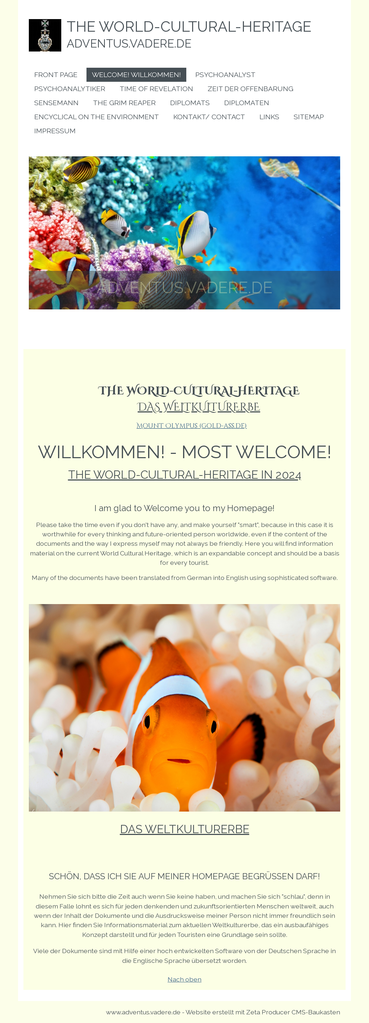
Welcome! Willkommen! (136, 75)
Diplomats (190, 103)
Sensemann (56, 103)
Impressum (55, 131)
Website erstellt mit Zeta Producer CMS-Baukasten (263, 1012)
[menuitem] (56, 75)
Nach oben (184, 979)
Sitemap (309, 117)
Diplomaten (246, 103)
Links (269, 117)
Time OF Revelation (156, 89)
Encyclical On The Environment (96, 117)
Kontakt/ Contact (209, 117)
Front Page (55, 75)
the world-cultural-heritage (189, 26)
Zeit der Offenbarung (250, 89)
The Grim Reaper (124, 103)
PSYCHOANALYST (225, 75)
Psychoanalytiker (69, 89)
